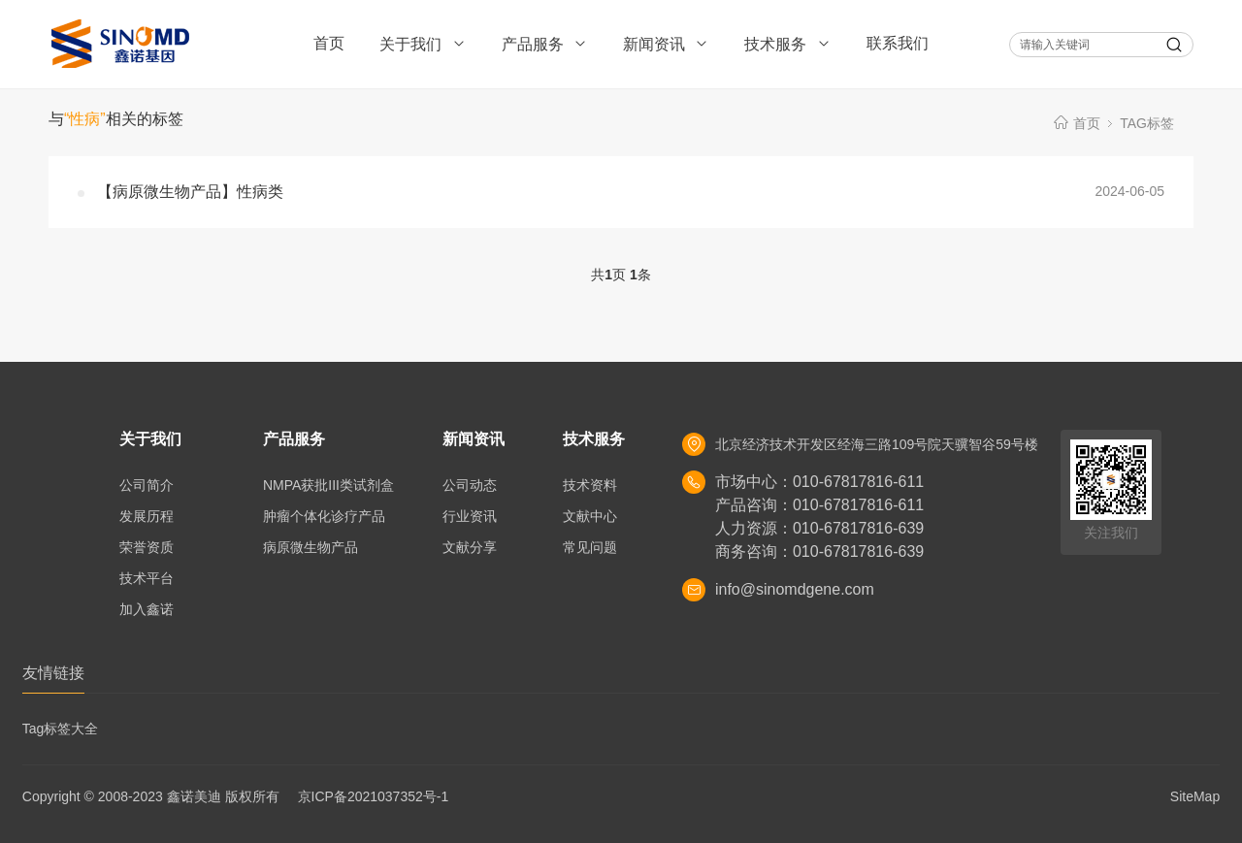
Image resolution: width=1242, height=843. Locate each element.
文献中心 (590, 516)
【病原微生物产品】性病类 (190, 191)
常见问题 (590, 547)
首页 (328, 43)
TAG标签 (1147, 123)
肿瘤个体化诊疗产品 (324, 516)
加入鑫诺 (146, 609)
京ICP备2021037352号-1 (373, 796)
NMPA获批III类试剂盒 (328, 485)
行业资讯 (469, 516)
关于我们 (422, 44)
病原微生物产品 (310, 547)
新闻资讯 (666, 44)
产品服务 (545, 44)
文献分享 (469, 547)
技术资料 (590, 485)
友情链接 (53, 673)
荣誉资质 (146, 547)
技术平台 (146, 578)
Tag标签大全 (60, 728)
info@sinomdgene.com (794, 589)
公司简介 (146, 485)
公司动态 (469, 485)
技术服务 (787, 44)
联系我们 (897, 43)
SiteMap (1195, 796)
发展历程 (146, 516)
